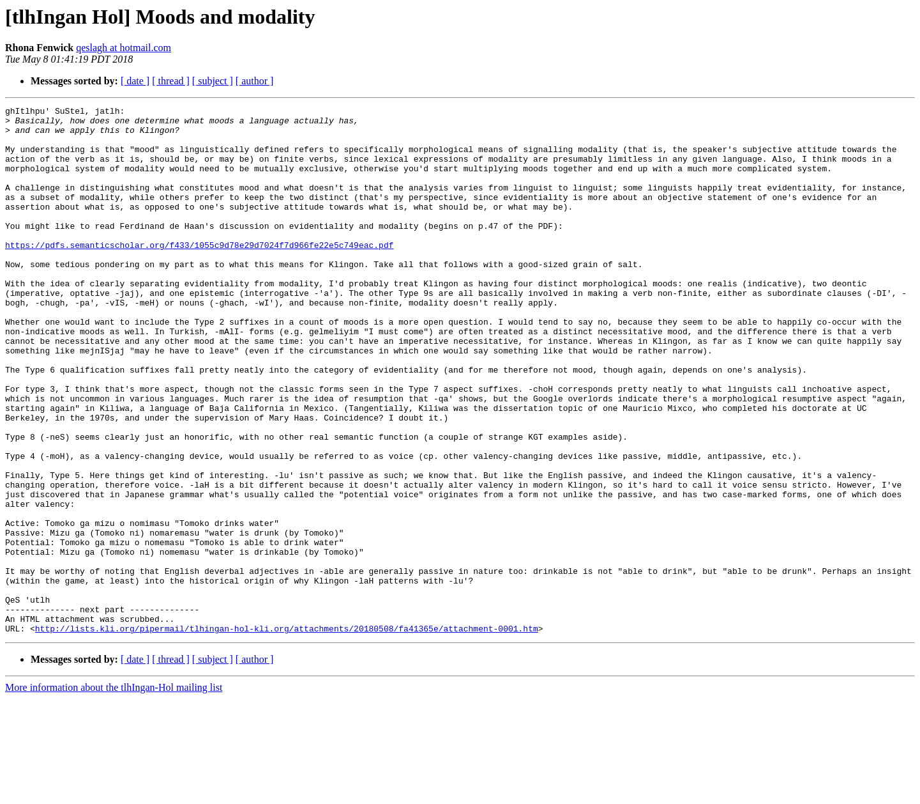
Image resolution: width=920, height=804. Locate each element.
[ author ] (255, 80)
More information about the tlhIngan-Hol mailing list (113, 792)
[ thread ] (171, 80)
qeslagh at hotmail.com (123, 47)
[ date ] (135, 80)
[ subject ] (212, 80)
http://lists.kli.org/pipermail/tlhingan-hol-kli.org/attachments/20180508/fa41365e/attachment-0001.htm (286, 733)
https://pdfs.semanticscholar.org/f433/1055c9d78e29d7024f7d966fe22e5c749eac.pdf (199, 273)
